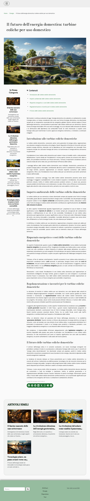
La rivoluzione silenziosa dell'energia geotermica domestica (13, 140)
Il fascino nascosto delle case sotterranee (13, 110)
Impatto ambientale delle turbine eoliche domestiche (45, 99)
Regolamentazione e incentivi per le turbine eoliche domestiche (48, 107)
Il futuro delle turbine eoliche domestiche (42, 111)
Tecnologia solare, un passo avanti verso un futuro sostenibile (16, 459)
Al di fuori (45, 488)
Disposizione (45, 494)
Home (5, 13)
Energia (11, 13)
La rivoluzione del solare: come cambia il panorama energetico (70, 428)
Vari (45, 497)
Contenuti (33, 90)
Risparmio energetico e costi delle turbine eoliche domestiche (48, 103)
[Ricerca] (14, 489)
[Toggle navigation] (6, 3)
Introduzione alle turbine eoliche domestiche (43, 95)
